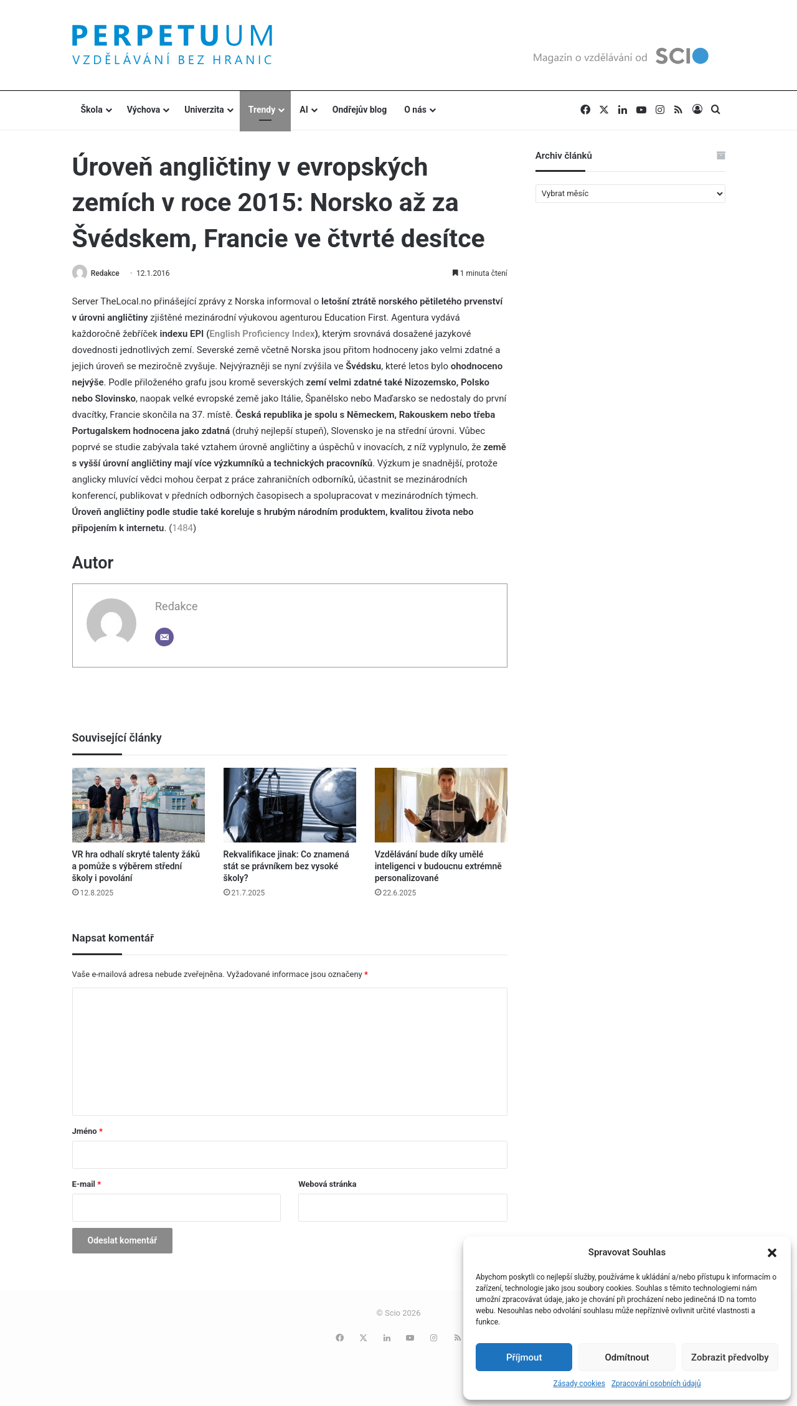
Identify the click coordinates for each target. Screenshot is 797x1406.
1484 (182, 528)
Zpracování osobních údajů (656, 1383)
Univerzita (204, 110)
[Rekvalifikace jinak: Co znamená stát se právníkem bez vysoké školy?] (290, 805)
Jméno (87, 1131)
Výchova (143, 110)
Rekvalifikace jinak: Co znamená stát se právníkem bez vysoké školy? (286, 867)
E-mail (86, 1184)
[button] (772, 1253)
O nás (415, 110)
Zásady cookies (579, 1383)
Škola (92, 110)
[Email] (164, 637)
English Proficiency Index (261, 334)
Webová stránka (327, 1184)
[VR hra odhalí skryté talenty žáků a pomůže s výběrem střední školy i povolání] (138, 805)
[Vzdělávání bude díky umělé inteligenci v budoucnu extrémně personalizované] (441, 805)
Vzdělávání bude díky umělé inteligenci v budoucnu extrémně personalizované (438, 867)
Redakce (108, 273)
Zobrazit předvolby (730, 1357)
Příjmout (524, 1357)
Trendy (262, 110)
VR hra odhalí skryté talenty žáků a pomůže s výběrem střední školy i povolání (136, 867)
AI (303, 110)
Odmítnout (627, 1357)
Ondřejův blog (359, 110)
